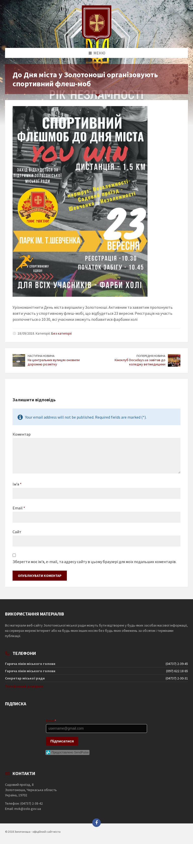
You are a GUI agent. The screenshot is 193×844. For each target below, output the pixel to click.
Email (19, 507)
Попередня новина (150, 356)
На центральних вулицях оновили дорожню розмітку (54, 362)
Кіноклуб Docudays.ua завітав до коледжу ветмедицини (140, 362)
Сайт (17, 531)
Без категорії (61, 333)
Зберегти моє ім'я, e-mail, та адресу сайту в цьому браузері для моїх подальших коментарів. (94, 561)
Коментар (22, 434)
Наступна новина (41, 356)
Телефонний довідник (24, 686)
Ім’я (17, 484)
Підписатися (62, 741)
